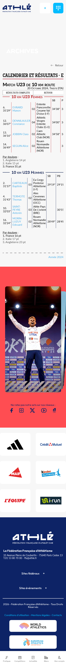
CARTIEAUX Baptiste (19, 184)
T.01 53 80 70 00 (12, 558)
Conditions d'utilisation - (17, 615)
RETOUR (48, 93)
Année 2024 (55, 257)
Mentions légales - (41, 615)
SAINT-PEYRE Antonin (17, 209)
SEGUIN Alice (20, 145)
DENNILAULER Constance (21, 122)
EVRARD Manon (17, 109)
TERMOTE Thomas (18, 198)
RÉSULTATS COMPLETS (18, 93)
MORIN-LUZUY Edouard (17, 221)
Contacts (57, 615)
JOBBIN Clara (20, 134)
